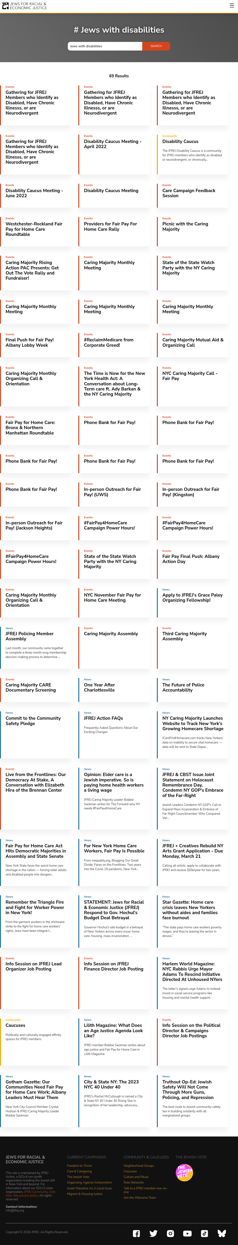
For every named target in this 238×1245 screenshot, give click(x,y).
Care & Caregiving (79, 1172)
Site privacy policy (25, 1195)
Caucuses (130, 1172)
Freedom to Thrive (79, 1166)
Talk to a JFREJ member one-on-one (146, 1190)
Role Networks (134, 1183)
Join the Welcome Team (140, 1198)
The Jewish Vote (78, 1177)
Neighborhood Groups (139, 1166)
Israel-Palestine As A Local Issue (89, 1189)
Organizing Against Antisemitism (89, 1183)
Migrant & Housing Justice (84, 1194)
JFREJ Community (36, 1192)
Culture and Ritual (136, 1177)
